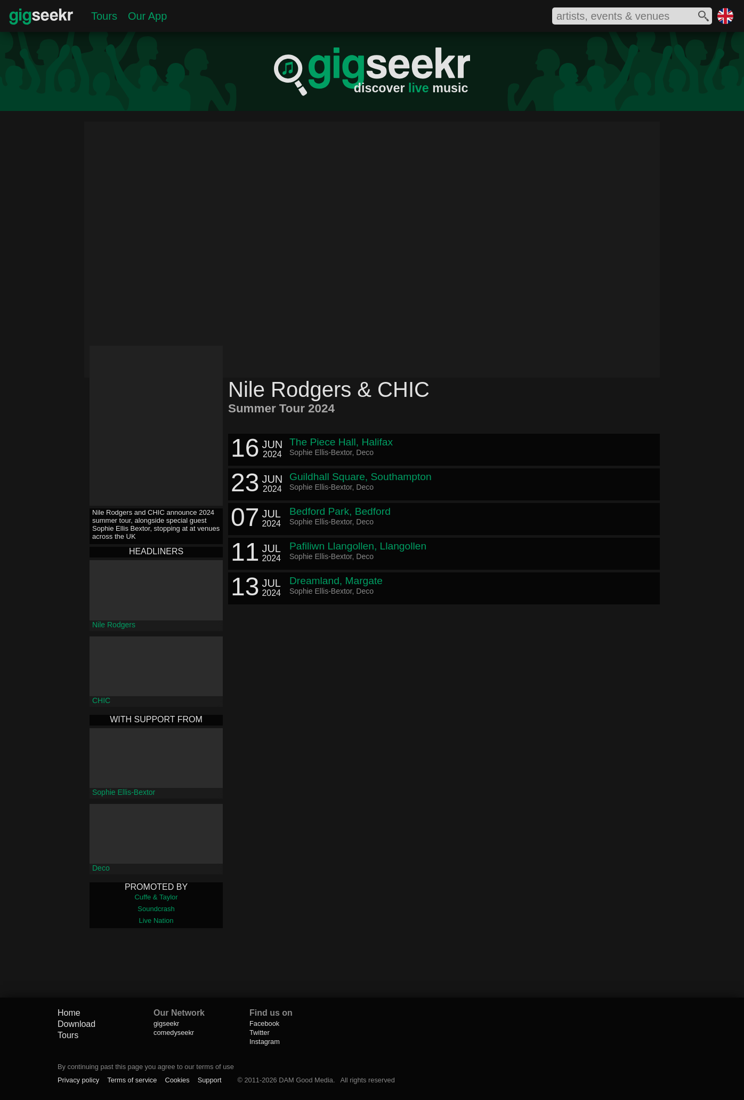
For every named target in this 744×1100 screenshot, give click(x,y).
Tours (104, 16)
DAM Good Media (306, 1080)
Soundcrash (156, 909)
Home (69, 1012)
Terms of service (132, 1080)
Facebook (264, 1023)
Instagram (264, 1042)
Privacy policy (78, 1080)
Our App (147, 16)
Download (76, 1024)
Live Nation (156, 920)
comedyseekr (173, 1033)
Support (210, 1080)
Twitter (259, 1033)
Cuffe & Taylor (155, 897)
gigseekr (166, 1023)
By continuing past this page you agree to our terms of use (146, 1067)
